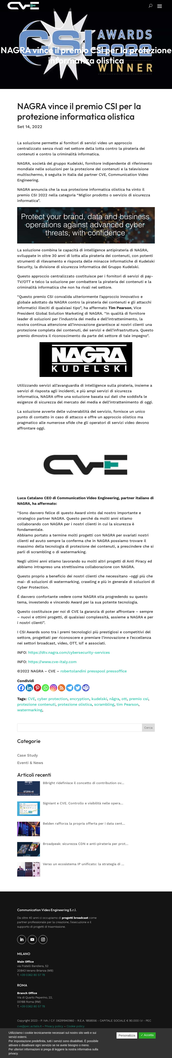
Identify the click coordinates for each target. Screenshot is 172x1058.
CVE (31, 699)
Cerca (148, 727)
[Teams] (85, 687)
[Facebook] (21, 687)
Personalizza (127, 1035)
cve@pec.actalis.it (29, 1026)
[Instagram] (53, 687)
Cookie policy (75, 1026)
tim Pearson (127, 704)
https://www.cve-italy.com (52, 662)
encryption (79, 699)
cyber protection (52, 699)
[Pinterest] (37, 687)
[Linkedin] (29, 687)
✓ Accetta (147, 1035)
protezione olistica (75, 704)
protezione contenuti (36, 704)
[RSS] (61, 687)
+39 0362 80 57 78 (32, 974)
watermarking (29, 710)
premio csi (138, 699)
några (114, 699)
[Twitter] (77, 687)
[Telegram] (69, 687)
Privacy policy (54, 1026)
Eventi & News (30, 763)
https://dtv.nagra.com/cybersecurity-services (69, 652)
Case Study (27, 755)
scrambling (104, 704)
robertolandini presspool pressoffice (93, 671)
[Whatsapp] (45, 687)
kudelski (99, 699)
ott (124, 699)
